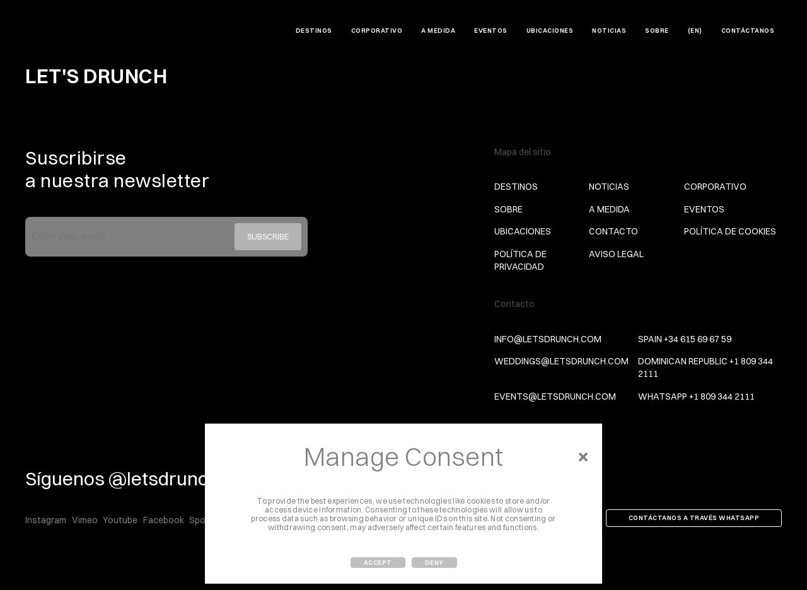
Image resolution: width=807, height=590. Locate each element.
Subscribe (268, 236)
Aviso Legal (616, 254)
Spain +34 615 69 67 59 (684, 339)
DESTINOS (314, 31)
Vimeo (85, 520)
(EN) (695, 31)
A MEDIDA (438, 31)
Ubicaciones (550, 31)
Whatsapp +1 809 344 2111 (696, 396)
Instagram (45, 520)
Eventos (491, 31)
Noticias (609, 31)
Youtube (120, 520)
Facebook (163, 520)
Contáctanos (748, 31)
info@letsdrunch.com (547, 339)
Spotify (204, 520)
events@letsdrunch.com (555, 396)
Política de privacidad (520, 260)
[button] (583, 457)
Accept (378, 562)
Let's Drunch (65, 32)
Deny (434, 562)
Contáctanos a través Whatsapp (694, 518)
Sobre (657, 31)
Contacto (613, 231)
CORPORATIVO (377, 31)
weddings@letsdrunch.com (561, 361)
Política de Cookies (730, 231)
